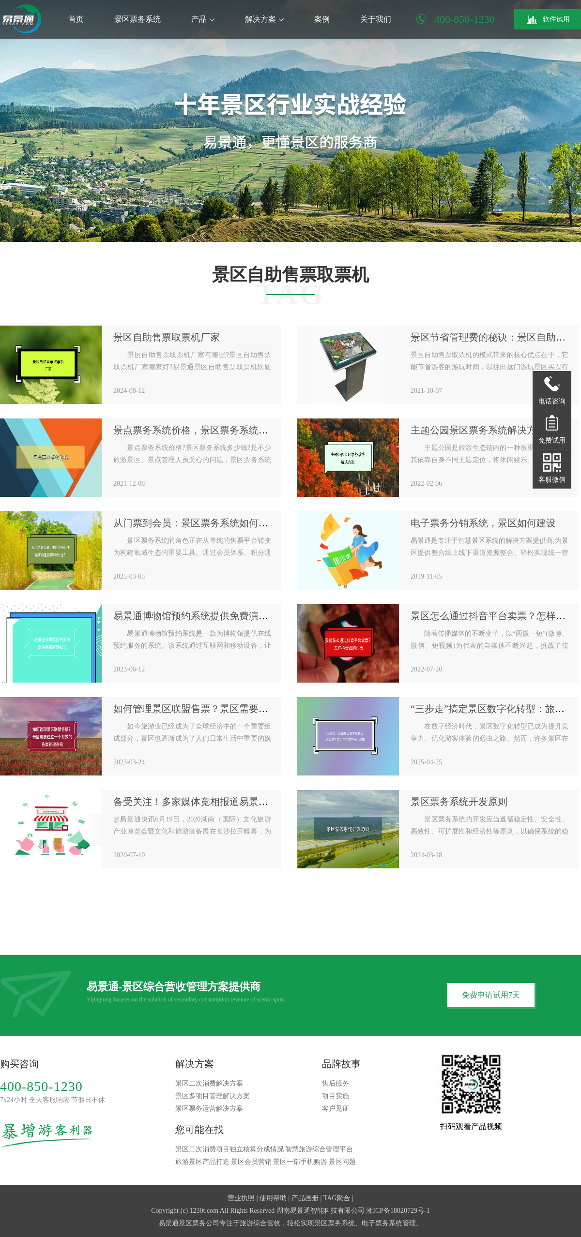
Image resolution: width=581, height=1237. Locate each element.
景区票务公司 (199, 1223)
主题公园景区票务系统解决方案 (478, 430)
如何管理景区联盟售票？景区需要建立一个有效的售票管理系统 (248, 708)
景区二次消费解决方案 (209, 1083)
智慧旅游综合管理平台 (319, 1149)
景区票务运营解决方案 (209, 1108)
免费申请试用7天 (491, 995)
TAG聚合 (337, 1198)
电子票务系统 (382, 1223)
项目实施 (335, 1096)
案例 (322, 19)
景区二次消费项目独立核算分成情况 (229, 1149)
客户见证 (335, 1108)
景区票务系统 (137, 19)
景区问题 (342, 1161)
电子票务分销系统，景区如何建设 (483, 523)
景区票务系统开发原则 (459, 801)
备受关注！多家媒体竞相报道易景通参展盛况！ (215, 801)
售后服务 (335, 1083)
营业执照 (241, 1198)
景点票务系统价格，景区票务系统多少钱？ (205, 430)
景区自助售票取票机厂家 (166, 337)
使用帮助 (273, 1198)
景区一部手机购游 (300, 1161)
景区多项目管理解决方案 (212, 1096)
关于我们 (375, 19)
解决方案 (264, 19)
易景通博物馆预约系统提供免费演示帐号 (200, 616)
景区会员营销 (251, 1161)
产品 (202, 19)
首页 (76, 19)
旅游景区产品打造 (202, 1161)
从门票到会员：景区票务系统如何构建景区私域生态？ (229, 523)
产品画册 (305, 1198)
